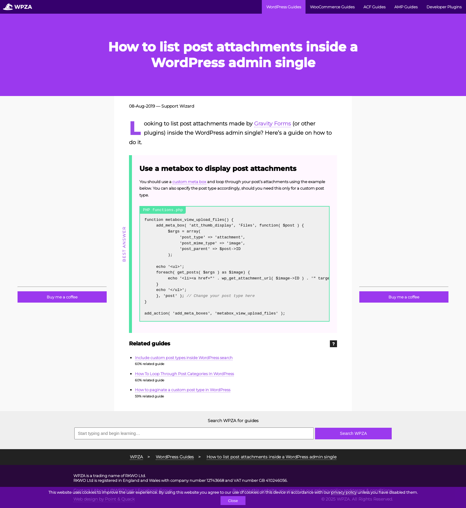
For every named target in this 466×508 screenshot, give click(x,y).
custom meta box (189, 181)
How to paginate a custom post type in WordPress (182, 389)
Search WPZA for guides (233, 420)
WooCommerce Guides (332, 6)
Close (233, 500)
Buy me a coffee (62, 297)
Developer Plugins (444, 6)
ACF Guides (374, 6)
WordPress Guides (283, 6)
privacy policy (344, 492)
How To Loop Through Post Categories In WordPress (184, 373)
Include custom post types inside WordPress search (184, 357)
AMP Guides (406, 6)
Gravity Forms (272, 123)
